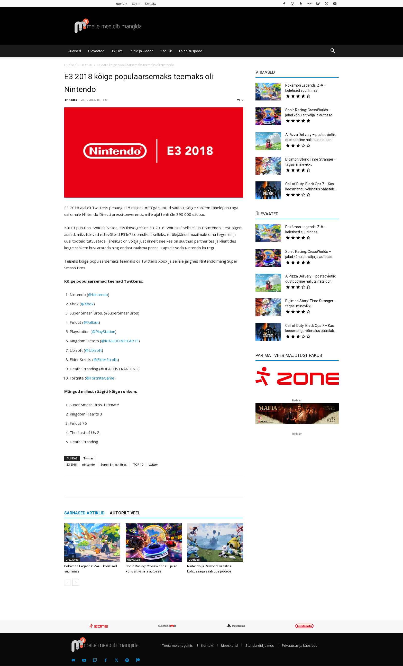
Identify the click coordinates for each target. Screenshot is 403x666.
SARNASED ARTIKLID (84, 513)
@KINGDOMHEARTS (120, 340)
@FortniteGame (100, 378)
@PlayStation (103, 331)
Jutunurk (121, 3)
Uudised (74, 51)
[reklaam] (297, 379)
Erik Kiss (71, 99)
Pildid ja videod (141, 51)
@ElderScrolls (106, 359)
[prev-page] (67, 582)
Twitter (88, 458)
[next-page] (75, 582)
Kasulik (166, 51)
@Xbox (87, 303)
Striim (136, 3)
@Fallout (91, 322)
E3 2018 (72, 464)
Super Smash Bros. (113, 464)
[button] (332, 51)
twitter (153, 464)
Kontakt (150, 3)
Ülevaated (96, 51)
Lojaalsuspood (190, 51)
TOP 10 (86, 65)
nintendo (88, 464)
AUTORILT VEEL (125, 513)
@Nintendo (98, 294)
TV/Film (117, 51)
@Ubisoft (93, 350)
